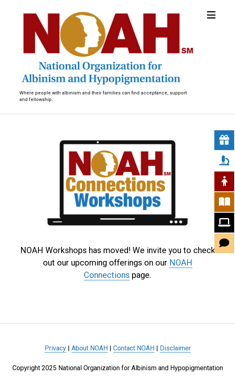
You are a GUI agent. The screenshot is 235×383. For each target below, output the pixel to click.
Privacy (55, 348)
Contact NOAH (133, 348)
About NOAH (89, 348)
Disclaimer (175, 348)
